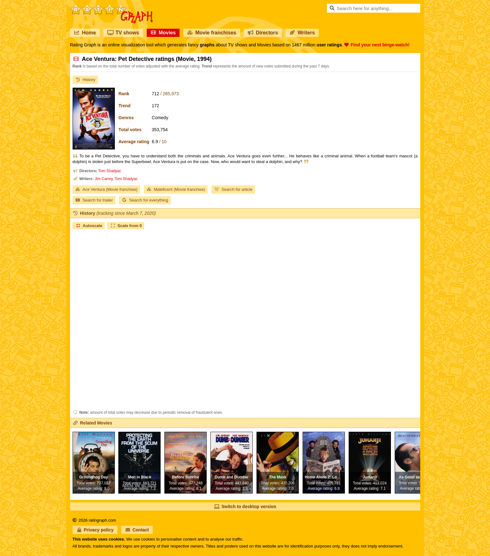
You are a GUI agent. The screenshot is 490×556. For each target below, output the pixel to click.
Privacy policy (95, 529)
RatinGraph (111, 6)
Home (85, 32)
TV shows (123, 32)
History (85, 79)
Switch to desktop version (245, 506)
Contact (137, 529)
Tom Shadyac (109, 171)
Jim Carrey (104, 179)
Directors (263, 32)
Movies (163, 32)
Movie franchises (211, 32)
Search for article (233, 189)
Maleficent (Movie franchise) (175, 189)
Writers (302, 32)
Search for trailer (94, 200)
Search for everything (144, 200)
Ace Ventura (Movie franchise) (106, 189)
